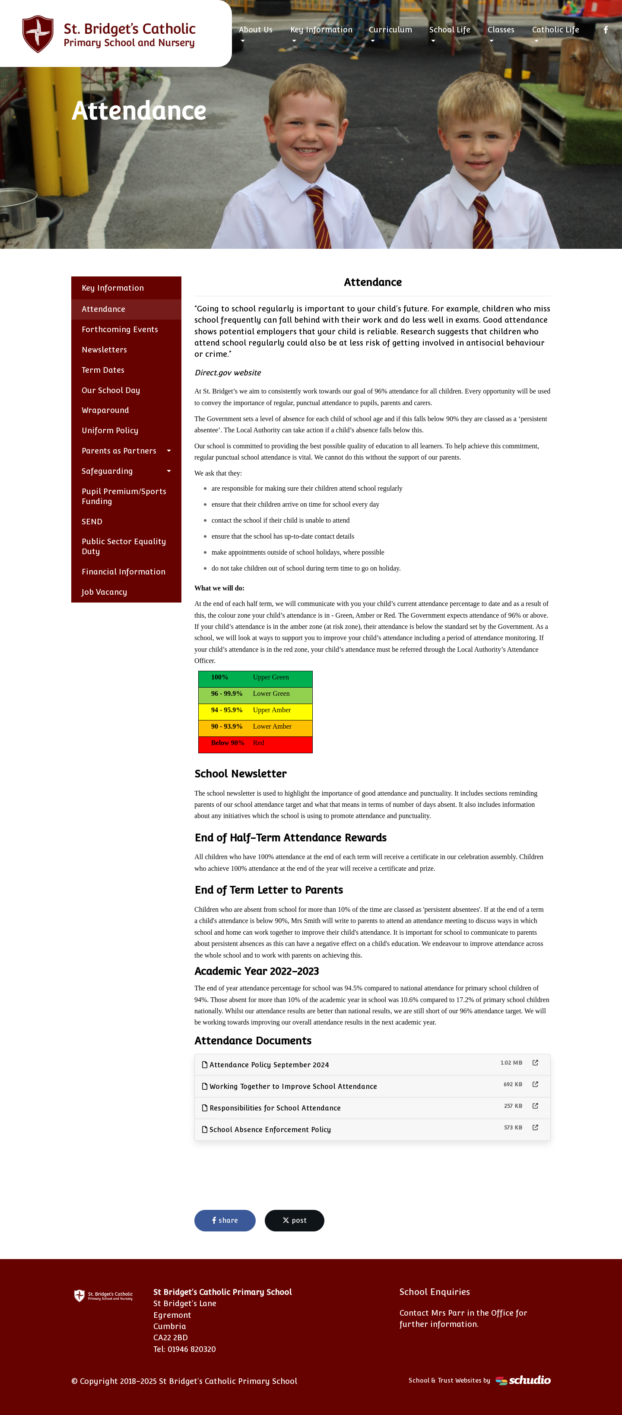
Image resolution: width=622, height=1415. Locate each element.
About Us (256, 29)
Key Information (321, 29)
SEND (92, 521)
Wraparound (105, 410)
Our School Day (111, 390)
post (294, 1220)
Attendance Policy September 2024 (265, 1065)
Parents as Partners (119, 450)
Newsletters (104, 349)
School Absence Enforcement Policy (266, 1130)
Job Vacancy (104, 591)
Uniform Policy (110, 430)
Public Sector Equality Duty (124, 546)
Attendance (103, 309)
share (225, 1220)
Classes (501, 29)
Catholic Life (555, 29)
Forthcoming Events (120, 329)
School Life (449, 29)
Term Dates (103, 369)
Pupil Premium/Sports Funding (124, 496)
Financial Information (123, 571)
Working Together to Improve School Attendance (289, 1086)
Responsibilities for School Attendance (271, 1108)
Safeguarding (107, 471)
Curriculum (390, 29)
